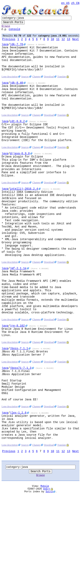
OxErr (46, 559)
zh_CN (75, 3)
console (14, 32)
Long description (10, 86)
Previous (8, 43)
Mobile (45, 556)
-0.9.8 (20, 174)
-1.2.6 (18, 474)
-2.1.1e (18, 308)
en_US (65, 3)
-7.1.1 (19, 400)
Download (49, 86)
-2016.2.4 (24, 215)
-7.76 (16, 48)
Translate (61, 86)
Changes (36, 86)
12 (63, 43)
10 (52, 43)
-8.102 (17, 375)
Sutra (49, 562)
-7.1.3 (20, 422)
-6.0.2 (17, 137)
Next (75, 43)
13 (68, 43)
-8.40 (16, 93)
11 (58, 43)
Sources (25, 86)
